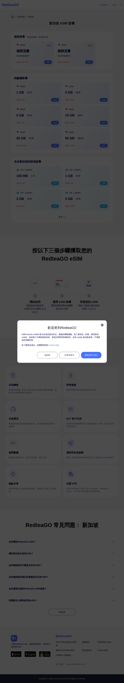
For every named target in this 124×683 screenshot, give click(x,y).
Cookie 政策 (54, 345)
